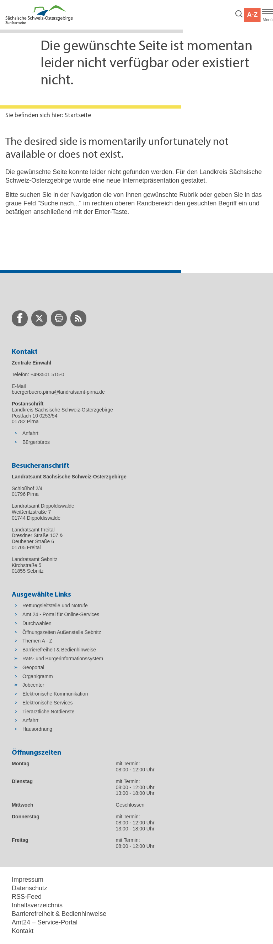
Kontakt (22, 930)
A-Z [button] (252, 14)
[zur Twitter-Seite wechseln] (39, 318)
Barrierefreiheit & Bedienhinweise (59, 913)
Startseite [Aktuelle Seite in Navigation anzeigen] (78, 115)
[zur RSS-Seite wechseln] (78, 318)
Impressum (27, 879)
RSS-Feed (27, 896)
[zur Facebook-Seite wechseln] (20, 318)
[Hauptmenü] (267, 15)
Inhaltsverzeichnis (37, 905)
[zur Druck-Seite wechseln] (59, 318)
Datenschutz (29, 888)
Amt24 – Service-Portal (44, 922)
